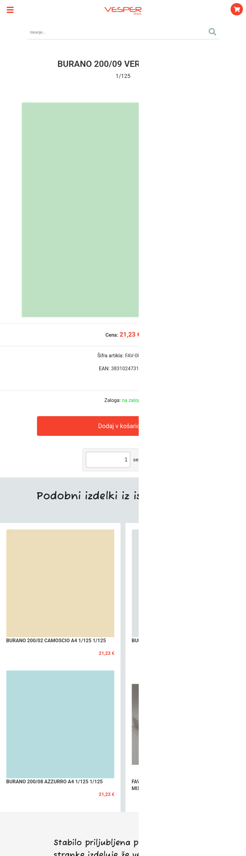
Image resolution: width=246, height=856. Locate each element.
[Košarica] (237, 9)
